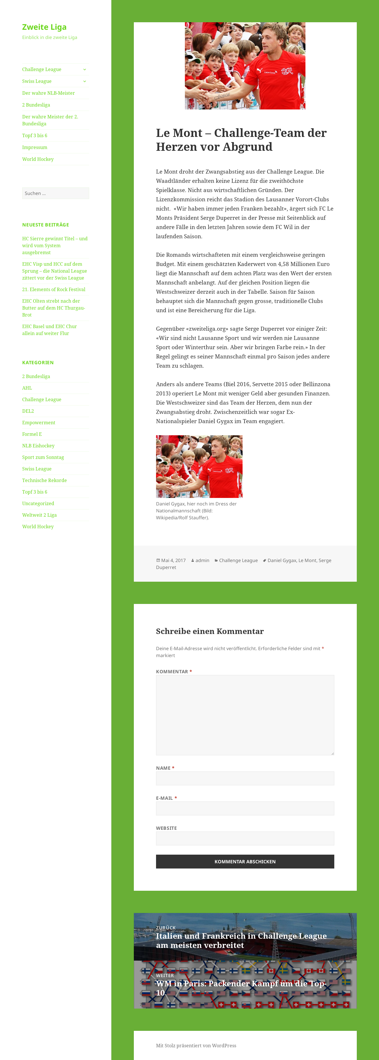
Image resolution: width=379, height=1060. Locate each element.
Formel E (32, 434)
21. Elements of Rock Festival (53, 289)
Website (166, 828)
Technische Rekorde (44, 480)
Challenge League (41, 69)
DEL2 (28, 411)
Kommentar (174, 671)
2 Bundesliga (36, 105)
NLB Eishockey (38, 445)
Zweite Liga (44, 26)
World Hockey (38, 159)
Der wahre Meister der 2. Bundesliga (50, 120)
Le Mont (307, 560)
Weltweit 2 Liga (39, 515)
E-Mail (166, 798)
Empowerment (38, 422)
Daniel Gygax (282, 560)
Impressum (34, 147)
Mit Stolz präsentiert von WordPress (196, 1045)
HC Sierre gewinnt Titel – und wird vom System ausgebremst (55, 245)
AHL (27, 388)
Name (165, 768)
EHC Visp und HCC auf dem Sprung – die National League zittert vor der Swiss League (54, 271)
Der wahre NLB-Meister (48, 93)
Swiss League (37, 81)
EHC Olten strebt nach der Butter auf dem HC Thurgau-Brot (53, 308)
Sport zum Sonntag (43, 457)
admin (202, 560)
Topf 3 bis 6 (34, 135)
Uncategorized (38, 503)
